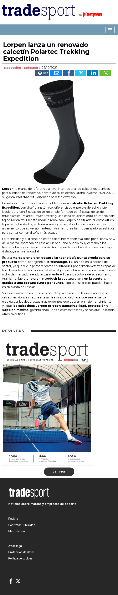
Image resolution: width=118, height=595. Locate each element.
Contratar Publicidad (21, 525)
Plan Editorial (16, 531)
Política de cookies (20, 558)
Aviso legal (15, 546)
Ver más (59, 471)
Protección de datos (21, 552)
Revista (13, 518)
